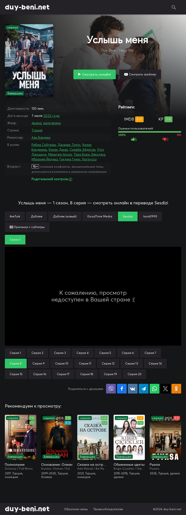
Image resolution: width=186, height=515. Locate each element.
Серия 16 (39, 374)
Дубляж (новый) (65, 216)
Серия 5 (105, 353)
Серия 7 (150, 353)
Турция (36, 130)
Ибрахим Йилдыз (44, 159)
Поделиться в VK (133, 388)
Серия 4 (83, 353)
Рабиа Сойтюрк (43, 145)
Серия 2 (37, 353)
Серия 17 (63, 374)
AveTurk (15, 216)
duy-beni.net (27, 7)
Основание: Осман (56, 464)
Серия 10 (61, 363)
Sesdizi (128, 216)
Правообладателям (108, 509)
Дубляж (36, 216)
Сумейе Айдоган (82, 149)
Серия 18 (86, 374)
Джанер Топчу (69, 145)
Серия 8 (16, 363)
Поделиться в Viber (111, 388)
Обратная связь (76, 509)
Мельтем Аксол (60, 154)
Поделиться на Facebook (122, 388)
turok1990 (150, 216)
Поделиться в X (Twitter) (165, 388)
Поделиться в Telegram (143, 388)
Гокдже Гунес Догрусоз (78, 159)
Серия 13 (131, 363)
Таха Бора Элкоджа (89, 154)
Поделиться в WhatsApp (154, 388)
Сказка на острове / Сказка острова (93, 464)
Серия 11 (85, 363)
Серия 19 (110, 374)
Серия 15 (16, 374)
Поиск (174, 7)
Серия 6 (128, 353)
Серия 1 (15, 353)
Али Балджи (40, 137)
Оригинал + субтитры (27, 227)
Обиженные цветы (129, 464)
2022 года (51, 116)
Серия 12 (108, 363)
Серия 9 (38, 363)
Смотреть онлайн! (96, 74)
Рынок (155, 464)
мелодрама (52, 123)
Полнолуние (15, 464)
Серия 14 (155, 363)
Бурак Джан (58, 149)
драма (36, 123)
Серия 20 (134, 374)
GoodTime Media (99, 216)
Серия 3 (60, 353)
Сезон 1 (15, 239)
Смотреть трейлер (142, 74)
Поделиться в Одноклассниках (176, 388)
